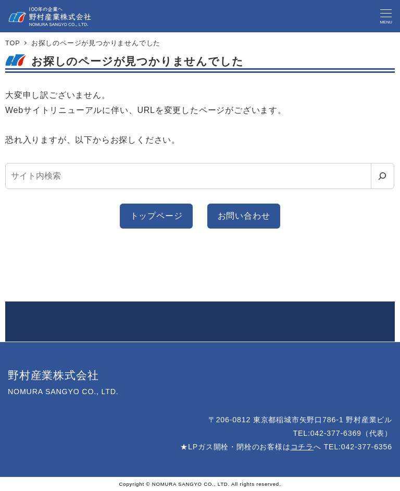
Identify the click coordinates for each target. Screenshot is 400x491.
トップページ (156, 215)
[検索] (382, 176)
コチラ (302, 447)
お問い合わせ (244, 215)
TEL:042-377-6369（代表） (342, 433)
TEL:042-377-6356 (358, 447)
